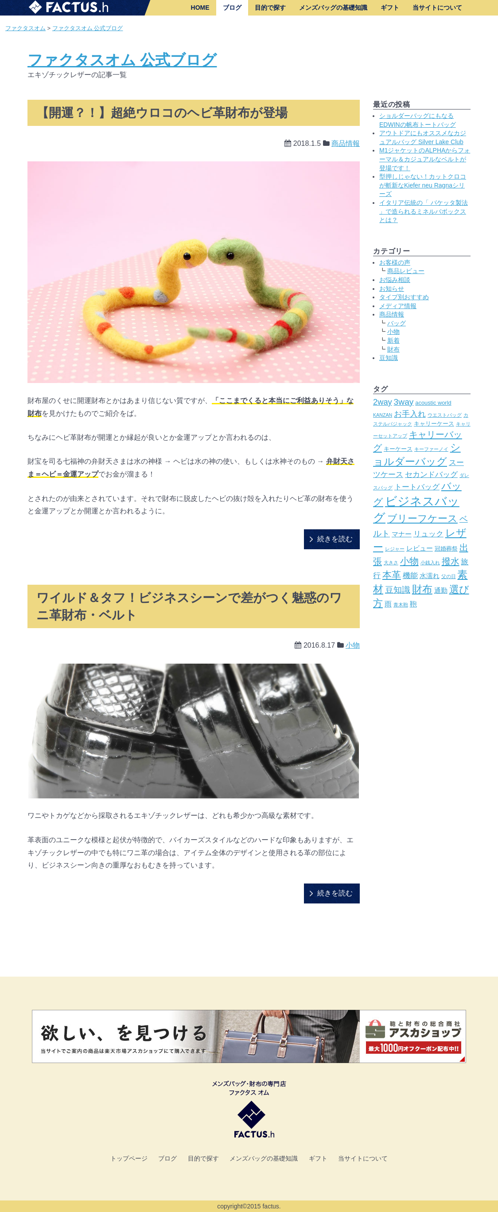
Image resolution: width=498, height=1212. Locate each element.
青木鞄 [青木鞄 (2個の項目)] (400, 604)
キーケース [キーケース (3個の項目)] (398, 449)
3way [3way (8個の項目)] (404, 402)
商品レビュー (405, 270)
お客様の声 (394, 262)
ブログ (232, 7)
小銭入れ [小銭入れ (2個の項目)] (430, 562)
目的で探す (270, 7)
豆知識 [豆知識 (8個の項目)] (397, 589)
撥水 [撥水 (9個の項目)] (450, 561)
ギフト (390, 7)
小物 (353, 645)
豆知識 (388, 357)
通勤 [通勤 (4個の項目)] (440, 590)
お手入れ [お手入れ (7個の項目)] (410, 413)
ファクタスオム (25, 28)
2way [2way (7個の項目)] (382, 402)
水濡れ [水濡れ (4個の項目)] (430, 575)
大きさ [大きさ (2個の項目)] (391, 562)
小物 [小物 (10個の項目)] (409, 561)
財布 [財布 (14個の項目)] (422, 589)
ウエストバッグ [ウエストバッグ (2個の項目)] (445, 415)
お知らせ (391, 288)
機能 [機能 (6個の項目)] (410, 575)
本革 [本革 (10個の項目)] (391, 575)
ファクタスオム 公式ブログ (87, 28)
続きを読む (335, 539)
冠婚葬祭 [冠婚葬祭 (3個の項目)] (446, 548)
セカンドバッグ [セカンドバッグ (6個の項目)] (431, 474)
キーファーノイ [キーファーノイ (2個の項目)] (431, 449)
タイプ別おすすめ (404, 297)
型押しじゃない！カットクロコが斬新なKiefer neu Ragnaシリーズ (422, 185)
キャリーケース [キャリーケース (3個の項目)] (434, 423)
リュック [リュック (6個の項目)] (428, 533)
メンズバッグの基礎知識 (333, 7)
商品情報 (345, 143)
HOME (200, 7)
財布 (393, 349)
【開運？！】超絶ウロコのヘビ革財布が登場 (162, 113)
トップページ (129, 1158)
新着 (393, 340)
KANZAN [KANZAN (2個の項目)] (382, 415)
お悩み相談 (394, 279)
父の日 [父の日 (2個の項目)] (448, 576)
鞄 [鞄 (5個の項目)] (413, 604)
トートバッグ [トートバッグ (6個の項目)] (417, 486)
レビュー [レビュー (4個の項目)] (419, 548)
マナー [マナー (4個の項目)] (402, 534)
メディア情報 (397, 305)
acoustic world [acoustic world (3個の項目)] (433, 402)
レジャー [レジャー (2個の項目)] (395, 548)
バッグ (396, 323)
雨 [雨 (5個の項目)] (388, 604)
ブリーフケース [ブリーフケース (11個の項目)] (422, 518)
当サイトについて (437, 7)
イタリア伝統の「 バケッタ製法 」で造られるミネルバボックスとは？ (423, 211)
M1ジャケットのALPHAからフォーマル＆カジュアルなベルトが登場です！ (424, 159)
